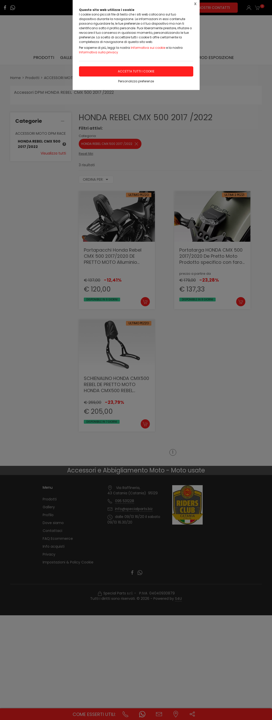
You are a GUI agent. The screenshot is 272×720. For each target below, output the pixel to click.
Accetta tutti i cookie (136, 71)
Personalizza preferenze (136, 81)
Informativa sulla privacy (98, 52)
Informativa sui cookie (148, 47)
